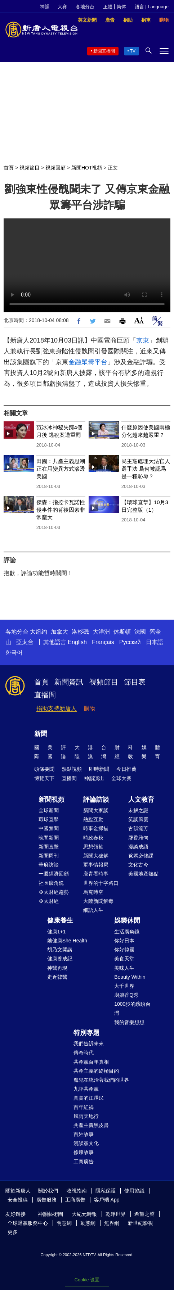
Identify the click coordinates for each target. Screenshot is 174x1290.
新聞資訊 (68, 682)
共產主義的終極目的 (96, 1071)
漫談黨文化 (86, 1143)
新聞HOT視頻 (86, 168)
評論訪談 (96, 799)
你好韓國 (124, 949)
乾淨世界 (116, 1214)
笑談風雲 (138, 819)
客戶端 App (107, 1200)
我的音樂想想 (129, 1022)
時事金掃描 (95, 828)
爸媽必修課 (140, 856)
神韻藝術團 (50, 1214)
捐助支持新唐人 (56, 708)
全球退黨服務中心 (28, 1223)
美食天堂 (124, 958)
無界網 (111, 1223)
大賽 (62, 6)
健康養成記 (59, 958)
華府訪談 (49, 865)
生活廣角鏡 (126, 931)
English (77, 642)
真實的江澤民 (88, 1098)
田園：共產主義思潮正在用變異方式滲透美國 (60, 468)
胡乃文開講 (59, 949)
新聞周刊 (49, 856)
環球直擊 (49, 819)
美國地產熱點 (143, 874)
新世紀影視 (140, 1223)
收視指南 (77, 1191)
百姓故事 (83, 1134)
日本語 (154, 642)
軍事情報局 (95, 865)
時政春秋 (93, 838)
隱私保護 (105, 1191)
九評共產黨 (86, 1089)
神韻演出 (94, 778)
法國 (140, 632)
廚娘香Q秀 (126, 995)
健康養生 (60, 920)
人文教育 (141, 799)
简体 (121, 6)
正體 (107, 6)
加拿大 (59, 632)
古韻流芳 (138, 828)
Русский (129, 642)
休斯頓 (122, 632)
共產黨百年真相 (91, 1062)
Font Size (139, 320)
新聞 (40, 733)
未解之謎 (138, 810)
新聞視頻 (51, 799)
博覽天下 (44, 778)
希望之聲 (144, 1214)
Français (103, 642)
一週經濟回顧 (54, 874)
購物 (89, 708)
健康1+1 (56, 931)
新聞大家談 (95, 810)
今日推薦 (126, 769)
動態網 (87, 1223)
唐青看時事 (95, 874)
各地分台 (85, 6)
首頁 (9, 168)
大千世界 (124, 986)
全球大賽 (121, 778)
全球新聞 (49, 810)
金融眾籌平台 (87, 362)
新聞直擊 (49, 847)
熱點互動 (93, 819)
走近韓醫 (57, 977)
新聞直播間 (104, 51)
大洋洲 (101, 632)
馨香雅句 (138, 838)
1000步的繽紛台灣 (132, 1008)
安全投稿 (18, 1200)
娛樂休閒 (127, 920)
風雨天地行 (86, 1116)
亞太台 (25, 642)
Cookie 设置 (87, 1279)
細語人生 (93, 910)
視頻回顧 (55, 168)
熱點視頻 (72, 769)
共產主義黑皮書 (91, 1125)
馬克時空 (93, 892)
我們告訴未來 (88, 1043)
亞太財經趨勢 (54, 892)
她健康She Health (67, 940)
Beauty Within (129, 977)
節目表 (135, 682)
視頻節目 (29, 168)
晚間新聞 (49, 838)
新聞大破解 (95, 856)
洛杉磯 (80, 632)
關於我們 (48, 1191)
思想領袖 (93, 847)
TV (132, 51)
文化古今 (138, 865)
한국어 (14, 652)
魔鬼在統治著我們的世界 (101, 1080)
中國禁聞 (49, 828)
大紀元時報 (84, 1214)
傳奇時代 (83, 1052)
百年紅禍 (83, 1107)
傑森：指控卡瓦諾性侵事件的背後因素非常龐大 (60, 509)
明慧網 (64, 1223)
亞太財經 (49, 901)
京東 (142, 340)
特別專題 (86, 1032)
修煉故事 (83, 1152)
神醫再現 (57, 968)
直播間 (45, 695)
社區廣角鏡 (51, 883)
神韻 (44, 6)
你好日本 (124, 940)
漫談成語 (138, 847)
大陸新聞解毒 (98, 901)
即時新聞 (99, 769)
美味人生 (124, 968)
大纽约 (38, 632)
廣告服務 (46, 1200)
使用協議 (134, 1191)
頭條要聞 (44, 769)
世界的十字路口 (101, 883)
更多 (13, 1232)
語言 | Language (152, 6)
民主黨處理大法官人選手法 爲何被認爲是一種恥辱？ (145, 468)
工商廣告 (83, 1161)
